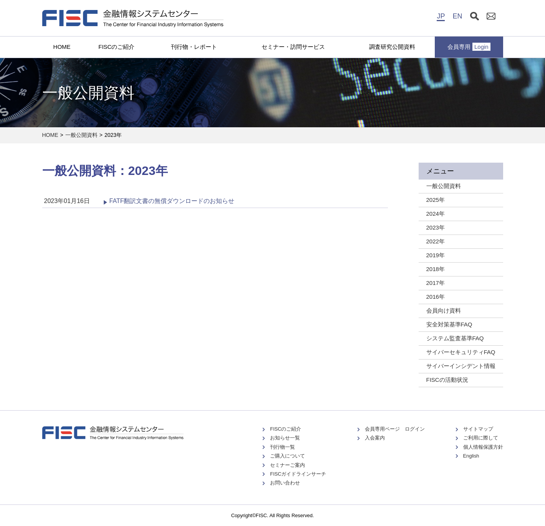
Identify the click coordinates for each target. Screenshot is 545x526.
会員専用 (468, 47)
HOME (62, 46)
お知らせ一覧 (285, 438)
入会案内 (375, 438)
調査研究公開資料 (392, 46)
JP (441, 16)
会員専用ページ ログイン (395, 429)
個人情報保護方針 (483, 447)
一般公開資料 (81, 135)
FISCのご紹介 (116, 46)
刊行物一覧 (282, 447)
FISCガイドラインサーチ (298, 474)
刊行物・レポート (194, 46)
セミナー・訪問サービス (293, 46)
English (471, 456)
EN (457, 16)
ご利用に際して (480, 438)
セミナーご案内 (287, 465)
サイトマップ (478, 429)
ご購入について (287, 456)
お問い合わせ (285, 483)
